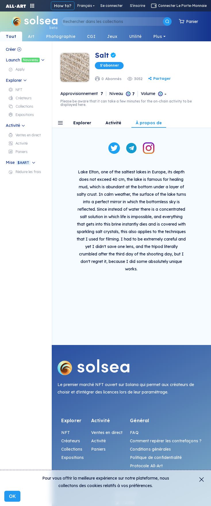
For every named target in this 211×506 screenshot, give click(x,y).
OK (12, 496)
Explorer (82, 123)
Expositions (72, 457)
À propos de (149, 123)
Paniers (98, 449)
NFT (65, 432)
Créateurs (70, 440)
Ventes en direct (106, 432)
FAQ (134, 432)
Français (84, 5)
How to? (62, 5)
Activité (113, 123)
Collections (72, 449)
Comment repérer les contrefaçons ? (166, 440)
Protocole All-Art (146, 465)
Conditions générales (150, 449)
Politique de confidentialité (156, 457)
